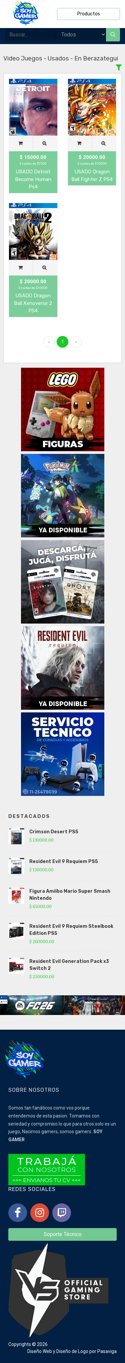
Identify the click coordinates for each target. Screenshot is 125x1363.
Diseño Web (39, 1351)
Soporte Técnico (63, 1234)
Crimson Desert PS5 (53, 832)
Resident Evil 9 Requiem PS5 (63, 861)
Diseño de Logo (72, 1351)
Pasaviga (107, 1351)
